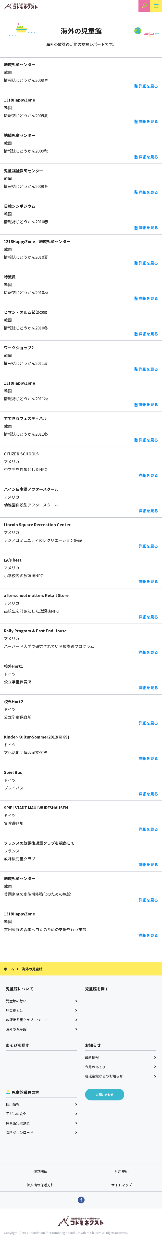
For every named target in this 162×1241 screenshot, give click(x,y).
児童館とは (41, 1010)
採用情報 (41, 1104)
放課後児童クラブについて (41, 1019)
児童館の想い (41, 1000)
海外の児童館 (41, 1029)
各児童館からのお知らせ (120, 1076)
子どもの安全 (41, 1113)
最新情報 (120, 1057)
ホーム (9, 968)
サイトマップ (121, 1184)
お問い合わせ (104, 1094)
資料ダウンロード (41, 1132)
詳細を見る (146, 86)
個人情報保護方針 (40, 1184)
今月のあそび (120, 1066)
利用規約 (121, 1171)
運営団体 (40, 1171)
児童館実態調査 (41, 1123)
